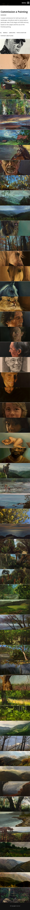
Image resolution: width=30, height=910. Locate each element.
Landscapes (12, 32)
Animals (5, 32)
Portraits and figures (7, 35)
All (1, 32)
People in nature (21, 32)
